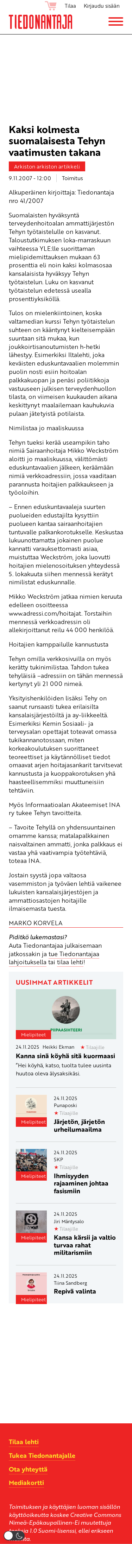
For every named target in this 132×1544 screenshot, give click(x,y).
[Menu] (115, 21)
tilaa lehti (70, 962)
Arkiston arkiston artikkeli (47, 166)
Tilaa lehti (24, 1441)
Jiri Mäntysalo (69, 1221)
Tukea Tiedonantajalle (42, 1455)
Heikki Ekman (58, 1046)
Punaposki (65, 1105)
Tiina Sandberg (70, 1282)
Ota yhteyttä (28, 1469)
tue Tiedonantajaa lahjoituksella (54, 957)
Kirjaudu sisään (102, 5)
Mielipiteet (33, 1034)
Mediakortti (26, 1482)
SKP (58, 1159)
